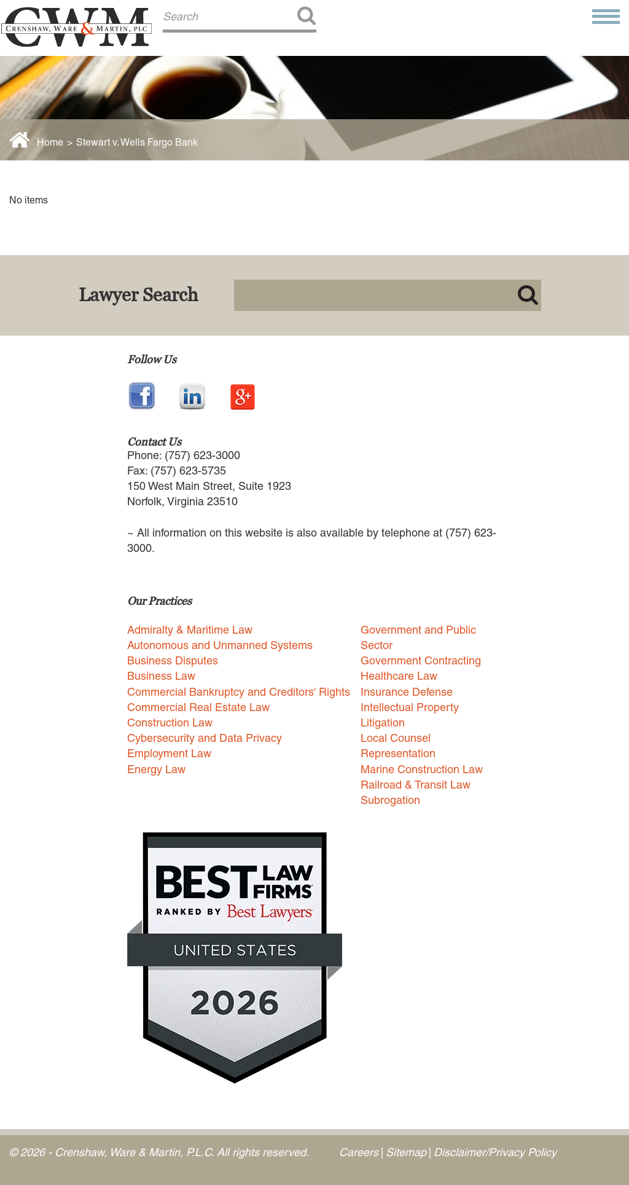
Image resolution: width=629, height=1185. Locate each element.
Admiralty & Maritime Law (189, 629)
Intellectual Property (410, 707)
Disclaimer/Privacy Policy (495, 1152)
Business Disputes (172, 660)
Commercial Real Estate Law (198, 707)
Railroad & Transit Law (416, 784)
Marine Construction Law (422, 769)
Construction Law (170, 722)
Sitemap (406, 1152)
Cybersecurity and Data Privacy (204, 737)
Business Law (161, 675)
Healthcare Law (399, 675)
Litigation (383, 722)
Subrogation (390, 799)
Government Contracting (421, 660)
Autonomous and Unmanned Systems (220, 645)
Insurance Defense (407, 691)
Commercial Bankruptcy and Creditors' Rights (238, 691)
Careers (358, 1152)
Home (50, 142)
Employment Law (169, 753)
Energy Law (156, 769)
